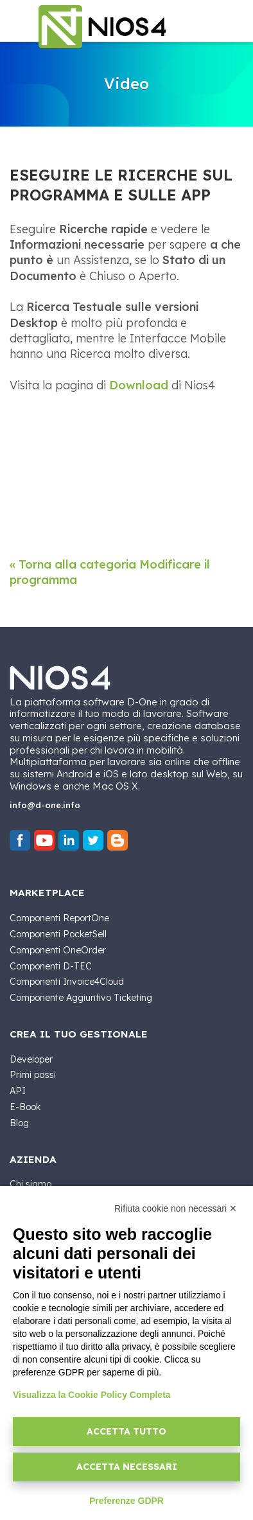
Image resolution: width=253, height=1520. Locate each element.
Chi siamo (30, 1184)
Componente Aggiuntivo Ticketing (81, 997)
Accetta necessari (126, 1466)
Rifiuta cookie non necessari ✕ (175, 1208)
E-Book (25, 1107)
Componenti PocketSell (58, 934)
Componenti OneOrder (58, 950)
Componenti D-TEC (51, 966)
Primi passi (33, 1075)
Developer (31, 1059)
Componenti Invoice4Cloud (67, 981)
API (18, 1091)
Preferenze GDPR (126, 1501)
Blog (19, 1123)
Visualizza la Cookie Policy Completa (92, 1395)
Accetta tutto (126, 1431)
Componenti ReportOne (59, 918)
